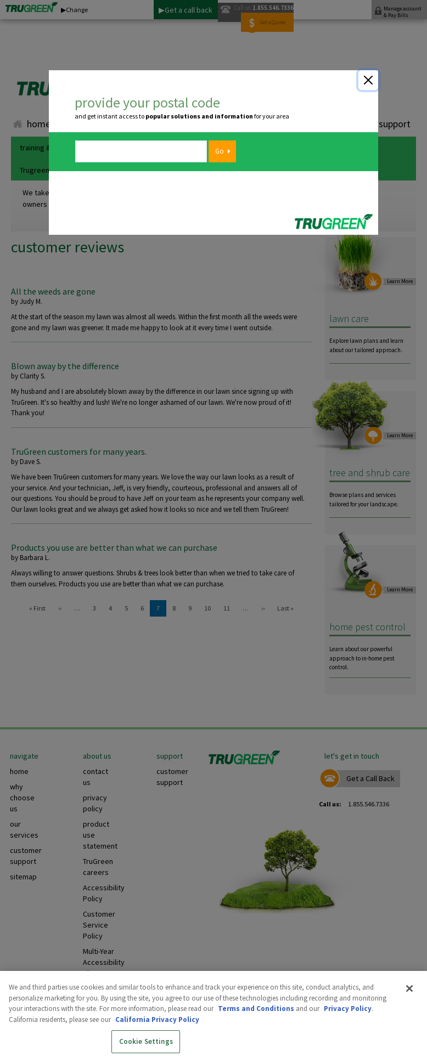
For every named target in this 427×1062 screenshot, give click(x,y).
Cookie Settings (146, 1041)
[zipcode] (141, 151)
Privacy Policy (348, 1008)
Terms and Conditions (256, 1008)
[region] (213, 1016)
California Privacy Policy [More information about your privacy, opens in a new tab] (157, 1019)
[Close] (368, 80)
